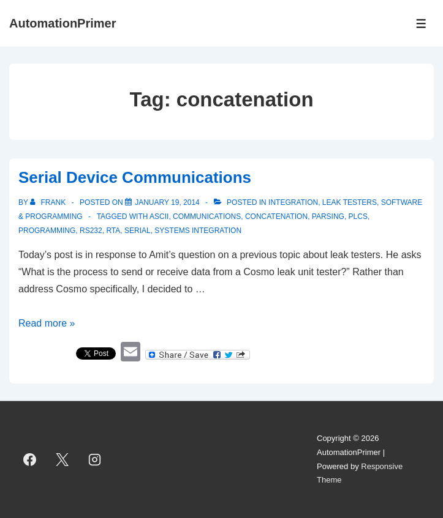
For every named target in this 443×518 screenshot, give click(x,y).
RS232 (91, 230)
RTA (113, 230)
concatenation (276, 216)
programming (46, 230)
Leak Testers (349, 202)
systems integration (197, 230)
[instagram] (95, 460)
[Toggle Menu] (421, 23)
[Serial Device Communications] (167, 202)
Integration (293, 202)
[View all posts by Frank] (48, 202)
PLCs (358, 216)
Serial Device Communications (134, 177)
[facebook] (30, 460)
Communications (207, 216)
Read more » (46, 323)
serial (137, 230)
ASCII (159, 216)
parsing (328, 216)
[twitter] (62, 460)
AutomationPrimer (62, 23)
